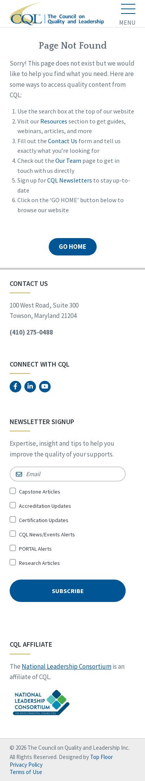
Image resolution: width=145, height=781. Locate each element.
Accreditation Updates (45, 505)
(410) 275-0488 (31, 332)
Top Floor (101, 757)
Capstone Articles (39, 491)
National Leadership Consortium (66, 666)
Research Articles (39, 563)
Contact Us (62, 141)
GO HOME (72, 246)
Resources (53, 121)
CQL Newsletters (69, 180)
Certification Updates (43, 520)
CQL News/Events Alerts (47, 534)
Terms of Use (26, 772)
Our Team (68, 160)
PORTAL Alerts (35, 548)
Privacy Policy (26, 764)
